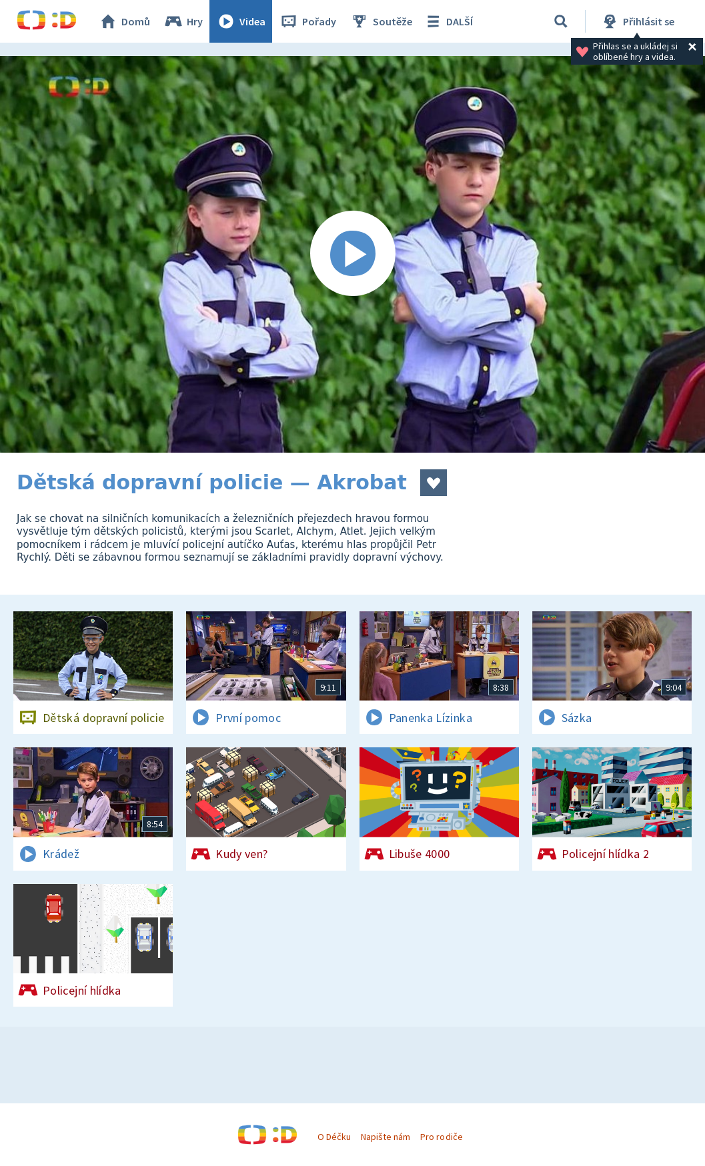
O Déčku (334, 1137)
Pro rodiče (441, 1137)
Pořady (307, 21)
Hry (183, 21)
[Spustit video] (352, 254)
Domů (124, 21)
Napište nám (385, 1137)
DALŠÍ (448, 21)
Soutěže (380, 21)
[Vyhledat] (561, 21)
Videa (240, 21)
